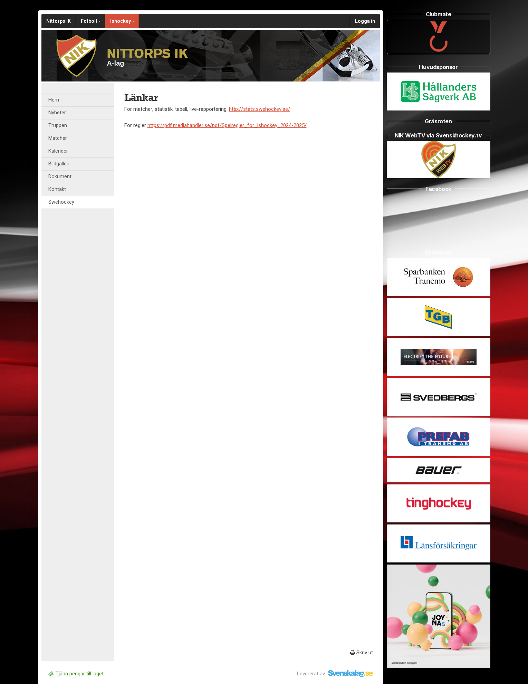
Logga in (365, 21)
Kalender (58, 151)
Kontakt (57, 189)
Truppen (57, 125)
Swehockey (61, 202)
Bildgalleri (58, 164)
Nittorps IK (58, 21)
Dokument (59, 177)
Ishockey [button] (122, 21)
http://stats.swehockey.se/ (259, 109)
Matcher (57, 138)
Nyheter (57, 113)
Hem (53, 100)
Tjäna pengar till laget (76, 674)
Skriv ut (361, 652)
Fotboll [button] (91, 21)
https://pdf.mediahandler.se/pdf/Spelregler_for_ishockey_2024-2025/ (227, 125)
